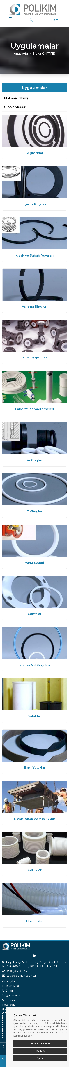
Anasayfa (21, 53)
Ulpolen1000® (15, 107)
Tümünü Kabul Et (40, 1043)
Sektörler (8, 1000)
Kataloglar (9, 1004)
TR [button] (53, 20)
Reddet (40, 1050)
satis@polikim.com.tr (21, 975)
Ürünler (7, 990)
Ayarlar (40, 1058)
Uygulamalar (11, 995)
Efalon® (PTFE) (16, 98)
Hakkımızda (10, 985)
